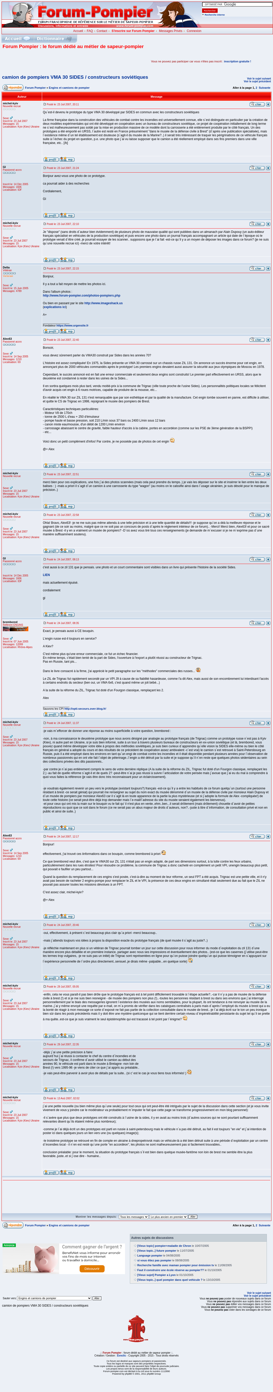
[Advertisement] (62, 61)
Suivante (264, 87)
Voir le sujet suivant (259, 78)
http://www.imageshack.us (103, 303)
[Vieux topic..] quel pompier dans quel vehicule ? (169, 1279)
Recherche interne (215, 15)
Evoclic (121, 1355)
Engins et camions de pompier (69, 87)
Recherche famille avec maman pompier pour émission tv (175, 1265)
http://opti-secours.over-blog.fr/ (85, 708)
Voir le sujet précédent (257, 81)
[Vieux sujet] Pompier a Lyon (156, 1274)
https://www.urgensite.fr (72, 325)
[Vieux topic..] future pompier (156, 1250)
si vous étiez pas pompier (154, 1260)
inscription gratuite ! (237, 61)
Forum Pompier (35, 87)
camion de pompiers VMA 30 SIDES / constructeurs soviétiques (75, 77)
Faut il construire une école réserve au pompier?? (170, 1270)
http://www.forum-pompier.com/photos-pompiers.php (81, 295)
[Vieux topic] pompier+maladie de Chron (164, 1245)
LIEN (46, 575)
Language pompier (149, 1255)
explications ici (55, 307)
